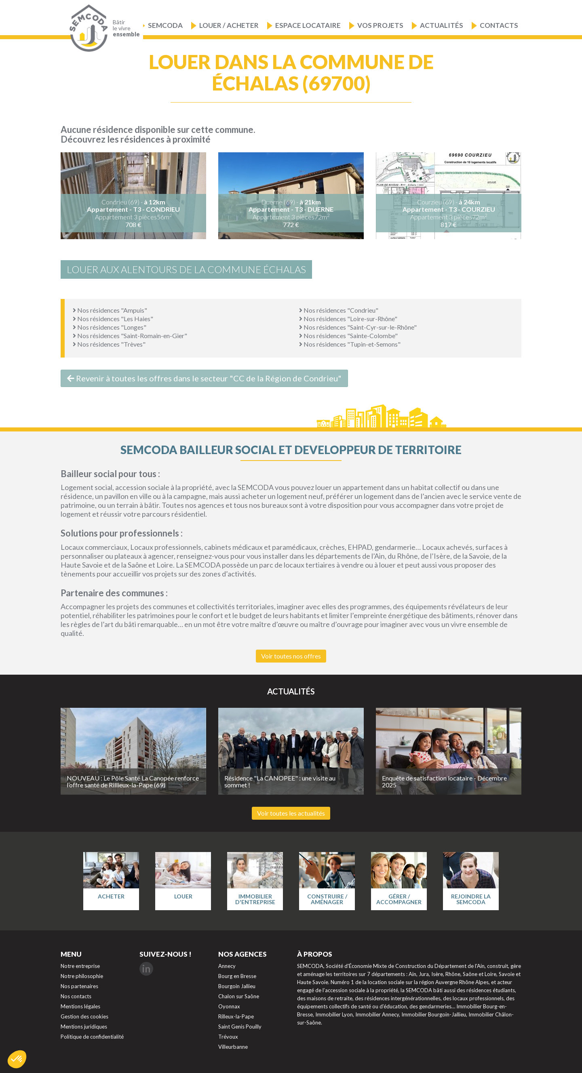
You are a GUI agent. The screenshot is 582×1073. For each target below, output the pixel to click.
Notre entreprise (80, 966)
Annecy (227, 966)
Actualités (441, 25)
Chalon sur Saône (238, 996)
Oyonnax (229, 1006)
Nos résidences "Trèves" (109, 344)
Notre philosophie (82, 976)
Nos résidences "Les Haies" (113, 318)
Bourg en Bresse (237, 976)
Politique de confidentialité (92, 1036)
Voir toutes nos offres (291, 656)
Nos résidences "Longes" (109, 327)
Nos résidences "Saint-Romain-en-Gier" (130, 335)
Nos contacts (76, 996)
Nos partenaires (79, 986)
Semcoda (165, 25)
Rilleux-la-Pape (236, 1016)
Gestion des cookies (84, 1016)
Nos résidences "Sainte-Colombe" (348, 335)
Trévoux (228, 1036)
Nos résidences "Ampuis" (110, 310)
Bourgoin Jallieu (236, 986)
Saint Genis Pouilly (239, 1026)
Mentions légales (80, 1006)
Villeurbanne (233, 1047)
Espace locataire (308, 25)
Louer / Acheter (229, 25)
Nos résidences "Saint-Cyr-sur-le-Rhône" (358, 327)
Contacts (499, 25)
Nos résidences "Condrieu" (338, 310)
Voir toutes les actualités (291, 813)
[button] (17, 1059)
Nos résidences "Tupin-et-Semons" (350, 344)
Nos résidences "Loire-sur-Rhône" (348, 318)
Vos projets (380, 25)
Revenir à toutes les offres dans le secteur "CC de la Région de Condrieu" (204, 378)
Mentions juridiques (84, 1026)
